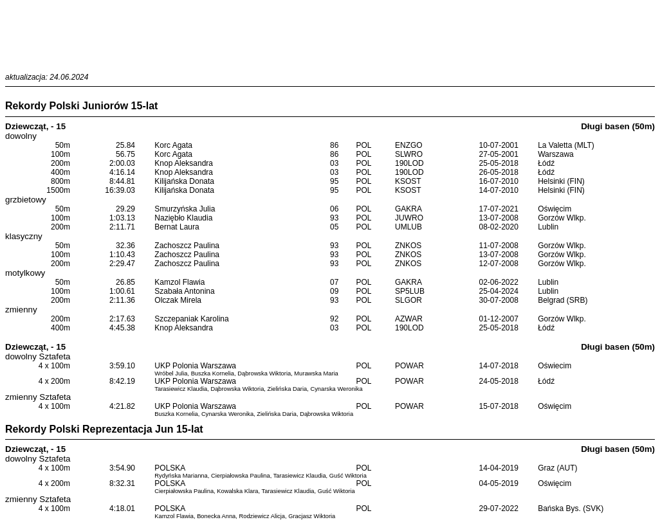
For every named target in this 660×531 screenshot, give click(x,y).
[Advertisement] (330, 34)
